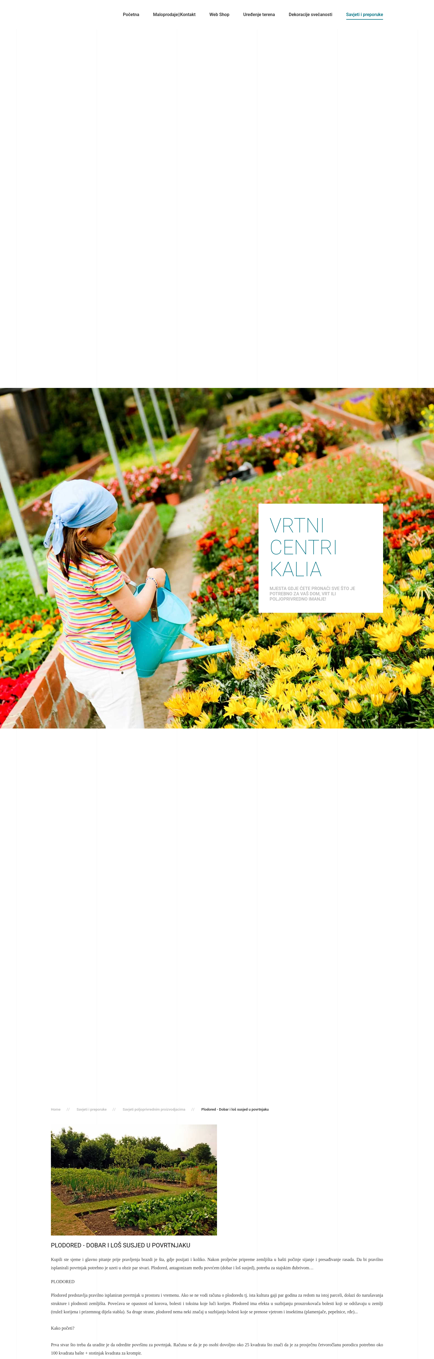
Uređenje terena (259, 14)
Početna (131, 14)
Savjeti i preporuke (364, 14)
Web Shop (219, 14)
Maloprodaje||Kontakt (174, 14)
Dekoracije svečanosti (310, 14)
